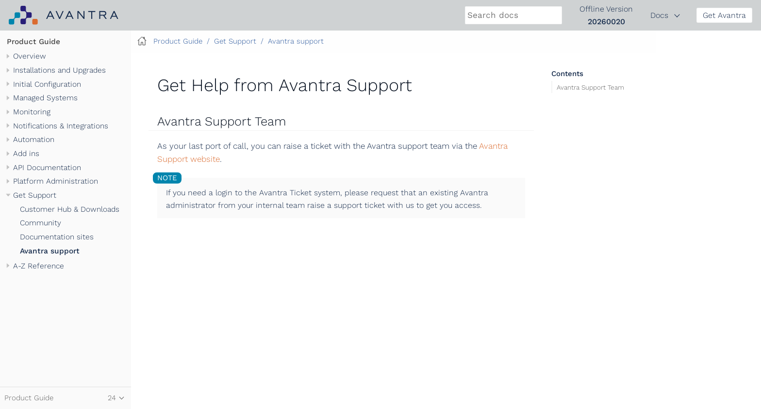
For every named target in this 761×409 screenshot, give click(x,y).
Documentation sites (57, 237)
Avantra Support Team (590, 87)
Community (40, 223)
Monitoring (31, 112)
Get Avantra (724, 15)
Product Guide (33, 41)
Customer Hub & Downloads (69, 209)
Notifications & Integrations (60, 126)
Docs (659, 15)
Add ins (26, 153)
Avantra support (50, 251)
